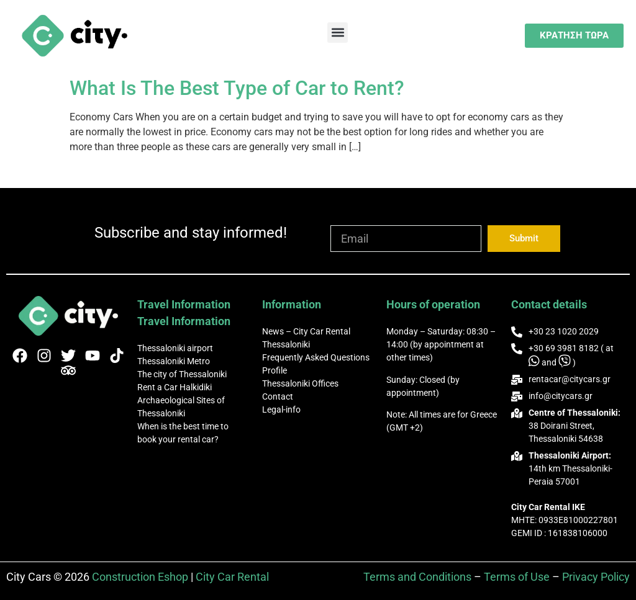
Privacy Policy (596, 576)
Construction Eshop (141, 576)
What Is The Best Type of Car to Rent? (237, 88)
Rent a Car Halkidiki (174, 387)
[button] (337, 32)
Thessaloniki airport (175, 348)
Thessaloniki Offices (300, 383)
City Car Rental (232, 576)
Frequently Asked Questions (316, 357)
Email (344, 219)
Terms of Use (517, 576)
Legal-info (281, 409)
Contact (277, 396)
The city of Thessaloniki (182, 374)
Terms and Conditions (417, 576)
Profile (274, 370)
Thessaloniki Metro (173, 361)
